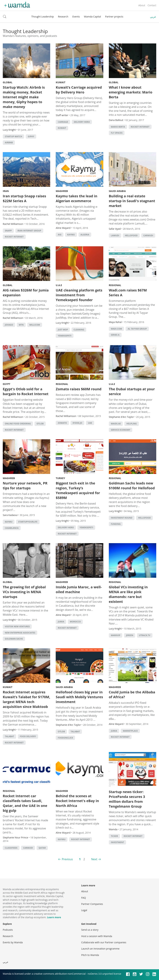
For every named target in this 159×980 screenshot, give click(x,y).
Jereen (129, 635)
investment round (121, 517)
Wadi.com (116, 328)
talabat (9, 736)
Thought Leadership (42, 16)
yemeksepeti (64, 335)
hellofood (131, 235)
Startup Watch (13, 136)
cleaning (79, 329)
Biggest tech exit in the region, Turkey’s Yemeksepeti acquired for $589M (78, 490)
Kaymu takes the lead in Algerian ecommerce (76, 198)
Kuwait (60, 82)
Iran (6, 191)
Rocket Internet (140, 126)
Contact (152, 5)
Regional (115, 285)
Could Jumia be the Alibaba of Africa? (132, 694)
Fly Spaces (116, 132)
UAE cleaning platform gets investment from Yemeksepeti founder (79, 295)
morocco (75, 621)
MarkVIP (115, 635)
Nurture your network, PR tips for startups (25, 485)
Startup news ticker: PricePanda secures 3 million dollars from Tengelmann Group (127, 799)
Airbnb (9, 142)
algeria (85, 234)
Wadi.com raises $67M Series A (128, 292)
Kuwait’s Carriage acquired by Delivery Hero (79, 90)
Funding (116, 524)
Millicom (34, 324)
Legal (84, 910)
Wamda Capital (92, 16)
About (141, 5)
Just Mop (63, 329)
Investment (117, 842)
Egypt (6, 384)
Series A (115, 334)
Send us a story (89, 929)
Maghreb (62, 191)
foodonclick (65, 737)
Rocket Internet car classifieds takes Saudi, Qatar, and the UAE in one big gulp (25, 803)
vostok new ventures (17, 626)
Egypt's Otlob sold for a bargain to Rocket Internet (25, 391)
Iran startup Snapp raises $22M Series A (24, 198)
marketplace (130, 730)
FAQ (83, 897)
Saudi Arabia (117, 191)
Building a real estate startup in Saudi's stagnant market (132, 201)
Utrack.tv (144, 635)
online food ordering (18, 423)
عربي (153, 16)
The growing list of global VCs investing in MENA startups (24, 592)
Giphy (31, 136)
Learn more (54, 917)
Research (63, 16)
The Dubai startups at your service (132, 391)
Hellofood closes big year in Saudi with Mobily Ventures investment (79, 697)
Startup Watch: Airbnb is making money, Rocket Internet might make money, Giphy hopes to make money (24, 97)
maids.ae (116, 423)
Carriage (63, 121)
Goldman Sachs (14, 638)
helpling (131, 423)
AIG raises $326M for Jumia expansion (26, 292)
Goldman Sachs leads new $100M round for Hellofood (132, 485)
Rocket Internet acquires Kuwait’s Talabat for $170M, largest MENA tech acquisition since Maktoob (26, 699)
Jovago (9, 324)
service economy (120, 429)
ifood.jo (77, 422)
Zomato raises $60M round (78, 389)
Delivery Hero (82, 121)
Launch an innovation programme (100, 948)
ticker (114, 836)
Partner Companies (92, 904)
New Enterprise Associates (20, 632)
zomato (62, 422)
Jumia (61, 621)
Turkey (60, 478)
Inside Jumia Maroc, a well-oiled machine (79, 589)
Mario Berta (118, 126)
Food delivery (28, 736)
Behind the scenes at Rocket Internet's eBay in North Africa (77, 801)
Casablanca (12, 528)
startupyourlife (27, 521)
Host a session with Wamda (96, 936)
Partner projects (114, 16)
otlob (40, 423)
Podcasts (8, 929)
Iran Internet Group (29, 230)
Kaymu (71, 234)
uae (90, 422)
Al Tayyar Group (137, 328)
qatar (42, 847)
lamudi (115, 235)
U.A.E (59, 285)
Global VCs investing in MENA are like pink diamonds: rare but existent (128, 594)
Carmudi (148, 235)
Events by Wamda (13, 942)
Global (7, 82)
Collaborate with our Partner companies (103, 942)
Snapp (8, 230)
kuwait (62, 128)
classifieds (11, 847)
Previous (67, 859)
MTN (21, 324)
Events (76, 16)
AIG (59, 234)
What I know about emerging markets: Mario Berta (130, 92)
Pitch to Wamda (90, 955)
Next (94, 859)
